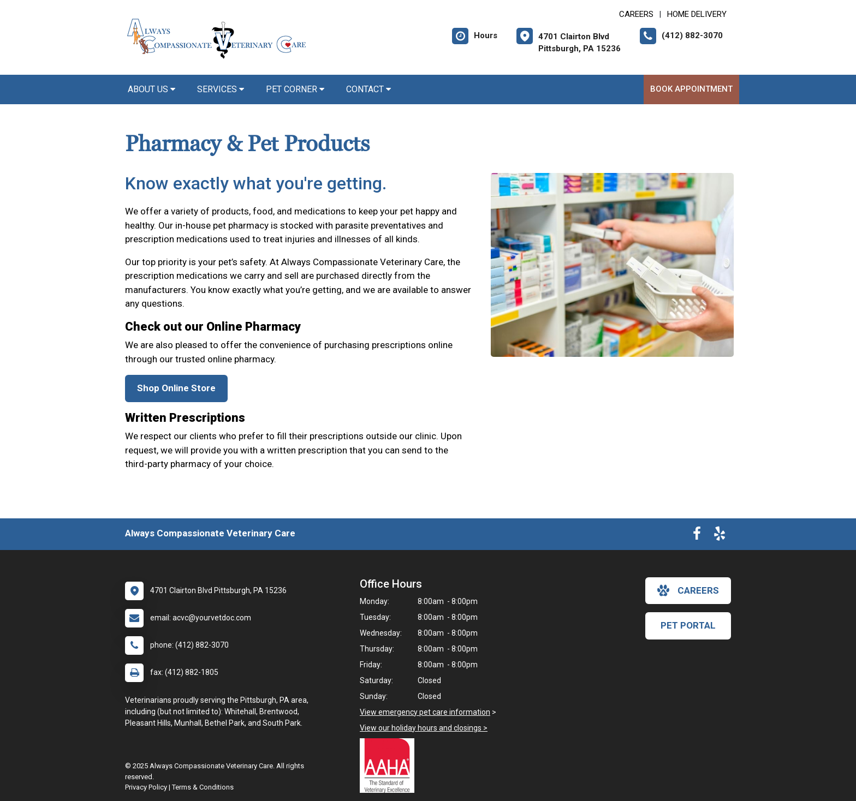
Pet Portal (688, 625)
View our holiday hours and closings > (424, 728)
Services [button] (220, 89)
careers (688, 590)
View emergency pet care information (425, 712)
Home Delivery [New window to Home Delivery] (697, 14)
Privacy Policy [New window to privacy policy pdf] (146, 787)
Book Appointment (691, 89)
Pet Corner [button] (295, 89)
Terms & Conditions (203, 787)
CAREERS (636, 14)
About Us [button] (151, 89)
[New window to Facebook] (696, 535)
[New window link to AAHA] (390, 765)
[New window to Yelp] (719, 535)
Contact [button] (368, 89)
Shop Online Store (176, 387)
